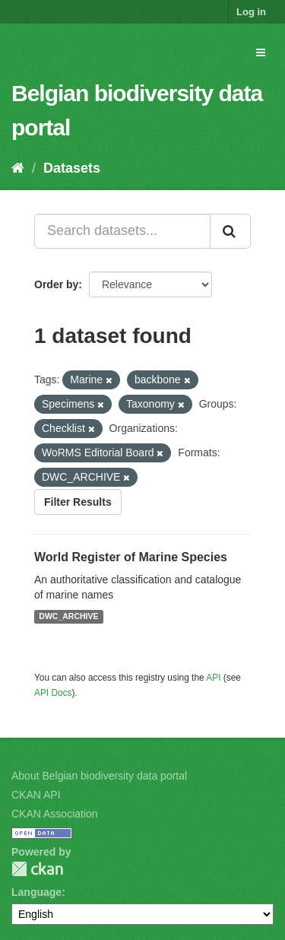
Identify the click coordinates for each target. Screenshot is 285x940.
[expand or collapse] (261, 52)
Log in (251, 11)
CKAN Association (54, 814)
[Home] (17, 168)
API (213, 677)
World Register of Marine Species (130, 557)
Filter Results (78, 502)
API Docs (53, 693)
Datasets (71, 168)
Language (36, 892)
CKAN (37, 869)
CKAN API (36, 795)
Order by (56, 284)
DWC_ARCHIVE (68, 616)
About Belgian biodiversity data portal (99, 776)
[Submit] (230, 231)
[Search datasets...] (122, 231)
